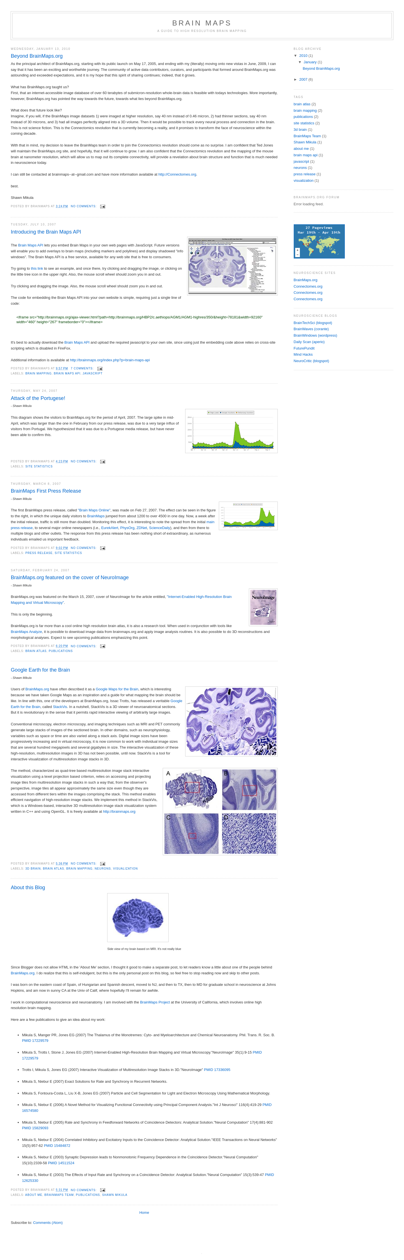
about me (33, 1194)
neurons (103, 868)
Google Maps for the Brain (117, 689)
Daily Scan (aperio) (309, 342)
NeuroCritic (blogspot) (311, 361)
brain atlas (36, 651)
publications (61, 651)
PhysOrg (127, 528)
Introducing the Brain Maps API (46, 232)
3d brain (33, 868)
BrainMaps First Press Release (46, 491)
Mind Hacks (303, 354)
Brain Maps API (30, 245)
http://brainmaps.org (119, 811)
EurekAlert (109, 528)
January (311, 62)
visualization (125, 868)
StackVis (60, 707)
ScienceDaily (159, 528)
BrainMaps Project (155, 1002)
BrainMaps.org (37, 689)
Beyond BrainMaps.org (37, 56)
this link (37, 268)
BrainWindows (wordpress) (315, 335)
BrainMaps (96, 516)
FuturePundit (304, 348)
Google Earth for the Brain (40, 670)
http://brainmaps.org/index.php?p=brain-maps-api (110, 360)
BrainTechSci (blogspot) (313, 323)
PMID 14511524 (61, 1163)
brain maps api (67, 373)
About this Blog (28, 887)
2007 (304, 79)
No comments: (84, 206)
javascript (93, 373)
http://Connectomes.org (177, 174)
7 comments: (83, 368)
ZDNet (141, 528)
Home (144, 1212)
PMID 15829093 (35, 1128)
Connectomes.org (308, 286)
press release (38, 553)
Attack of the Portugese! (38, 398)
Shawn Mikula (114, 1194)
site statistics (39, 466)
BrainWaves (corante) (311, 329)
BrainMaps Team (59, 1194)
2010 (304, 55)
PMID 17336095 (217, 1070)
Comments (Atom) (48, 1223)
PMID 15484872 (57, 1145)
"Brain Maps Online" (94, 510)
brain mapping (38, 373)
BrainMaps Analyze (26, 632)
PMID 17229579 (35, 1040)
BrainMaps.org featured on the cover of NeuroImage (70, 577)
